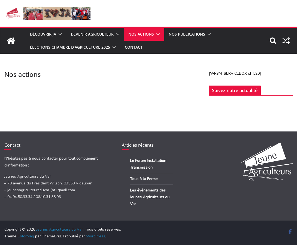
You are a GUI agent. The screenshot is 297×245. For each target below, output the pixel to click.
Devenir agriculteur (92, 34)
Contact (134, 47)
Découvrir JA (43, 34)
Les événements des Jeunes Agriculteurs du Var (149, 197)
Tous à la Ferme (144, 178)
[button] (59, 34)
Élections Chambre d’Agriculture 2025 (70, 47)
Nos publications (187, 34)
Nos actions (141, 34)
